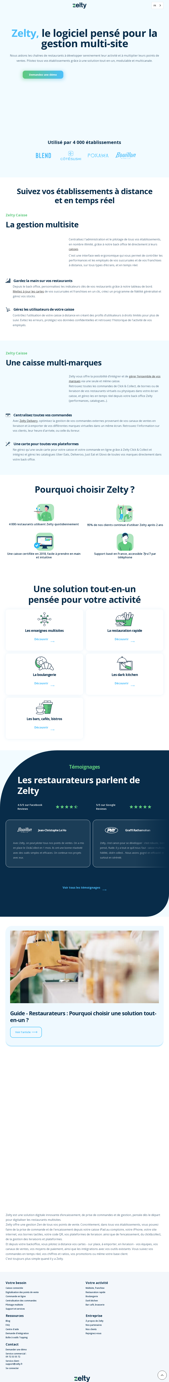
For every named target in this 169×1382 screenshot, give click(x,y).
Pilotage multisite (14, 1304)
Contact (12, 1344)
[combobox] (157, 5)
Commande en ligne (16, 1296)
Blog (8, 1321)
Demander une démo (16, 1349)
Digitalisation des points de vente (22, 1292)
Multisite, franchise (95, 1288)
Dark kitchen (92, 1300)
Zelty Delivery (29, 421)
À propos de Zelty (94, 1321)
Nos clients (91, 1329)
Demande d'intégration (17, 1333)
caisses (73, 249)
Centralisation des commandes (21, 1300)
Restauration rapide (95, 1292)
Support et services (15, 1308)
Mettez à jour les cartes (28, 291)
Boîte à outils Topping (17, 1337)
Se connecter (12, 1368)
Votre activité (97, 1283)
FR (155, 5)
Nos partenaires (94, 1325)
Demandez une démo (43, 74)
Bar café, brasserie (95, 1304)
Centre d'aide (12, 1329)
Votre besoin (16, 1283)
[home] (79, 5)
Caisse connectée (14, 1288)
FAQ (8, 1325)
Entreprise (94, 1315)
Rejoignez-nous (93, 1333)
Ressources (15, 1315)
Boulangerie (92, 1296)
